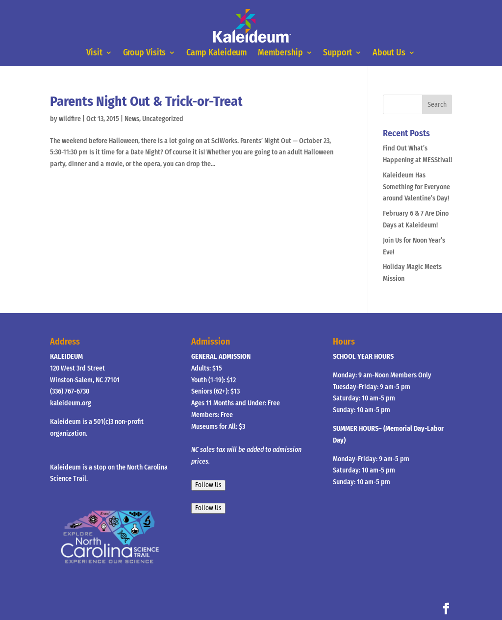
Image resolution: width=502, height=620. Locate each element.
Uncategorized (162, 119)
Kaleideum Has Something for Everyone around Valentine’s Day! (416, 187)
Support (338, 53)
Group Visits (144, 53)
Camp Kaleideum (216, 53)
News (132, 119)
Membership (280, 53)
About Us (389, 53)
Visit (95, 53)
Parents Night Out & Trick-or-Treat (146, 101)
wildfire (70, 119)
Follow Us (208, 485)
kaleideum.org (70, 403)
